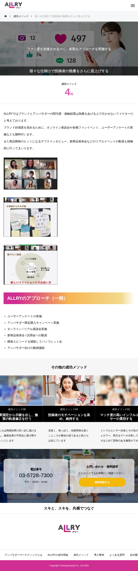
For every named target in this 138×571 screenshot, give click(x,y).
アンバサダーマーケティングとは (23, 554)
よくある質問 (117, 554)
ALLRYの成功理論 (58, 554)
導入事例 (99, 554)
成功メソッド (81, 554)
